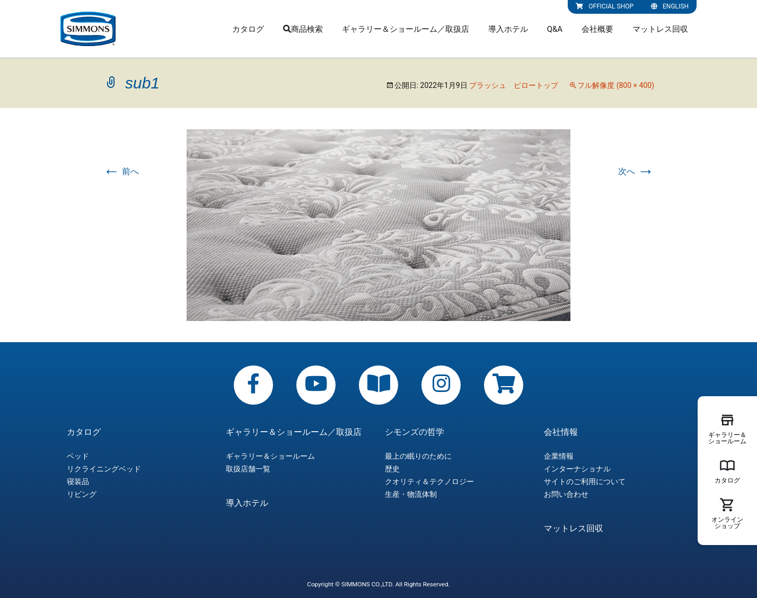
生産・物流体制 (411, 494)
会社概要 (597, 29)
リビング (81, 494)
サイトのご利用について (585, 481)
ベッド (78, 456)
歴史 (392, 468)
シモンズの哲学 (414, 432)
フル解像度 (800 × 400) (615, 85)
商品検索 (303, 29)
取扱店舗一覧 (248, 468)
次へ (636, 171)
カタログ (248, 29)
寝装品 (78, 481)
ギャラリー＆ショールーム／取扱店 (405, 29)
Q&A (554, 29)
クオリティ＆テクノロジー (429, 481)
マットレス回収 (660, 29)
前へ (121, 171)
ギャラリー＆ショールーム (270, 456)
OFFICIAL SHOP (604, 6)
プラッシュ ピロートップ (513, 85)
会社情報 (561, 432)
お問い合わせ (566, 494)
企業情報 (559, 456)
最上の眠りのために (418, 456)
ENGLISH (670, 6)
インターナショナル (577, 468)
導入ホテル (508, 29)
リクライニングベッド (104, 468)
